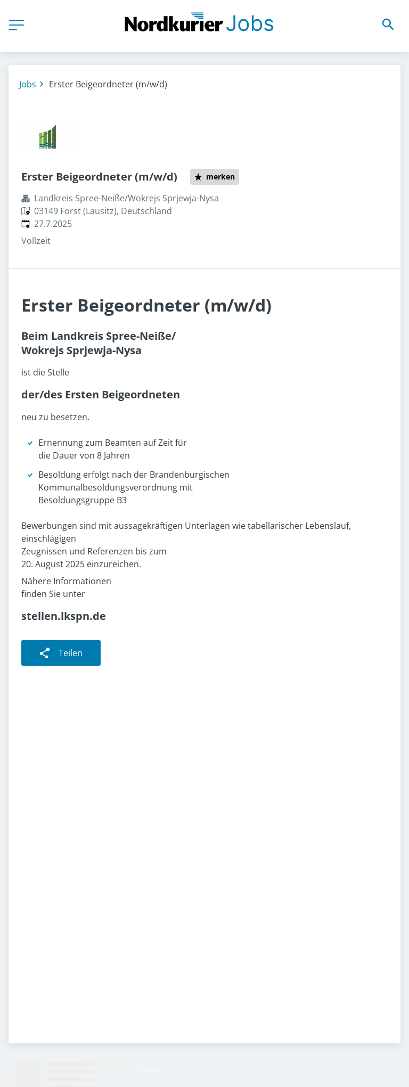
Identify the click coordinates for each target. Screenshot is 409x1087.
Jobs (27, 84)
